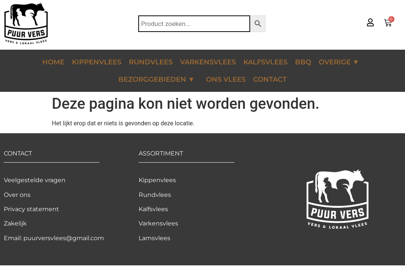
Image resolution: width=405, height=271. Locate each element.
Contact (270, 79)
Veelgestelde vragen (35, 180)
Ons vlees (226, 79)
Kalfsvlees (265, 62)
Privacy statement (31, 209)
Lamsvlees (154, 238)
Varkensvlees (208, 62)
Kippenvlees (96, 62)
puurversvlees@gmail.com (63, 238)
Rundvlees (151, 62)
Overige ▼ (341, 62)
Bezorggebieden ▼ (158, 79)
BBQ (303, 62)
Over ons (17, 194)
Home (53, 62)
